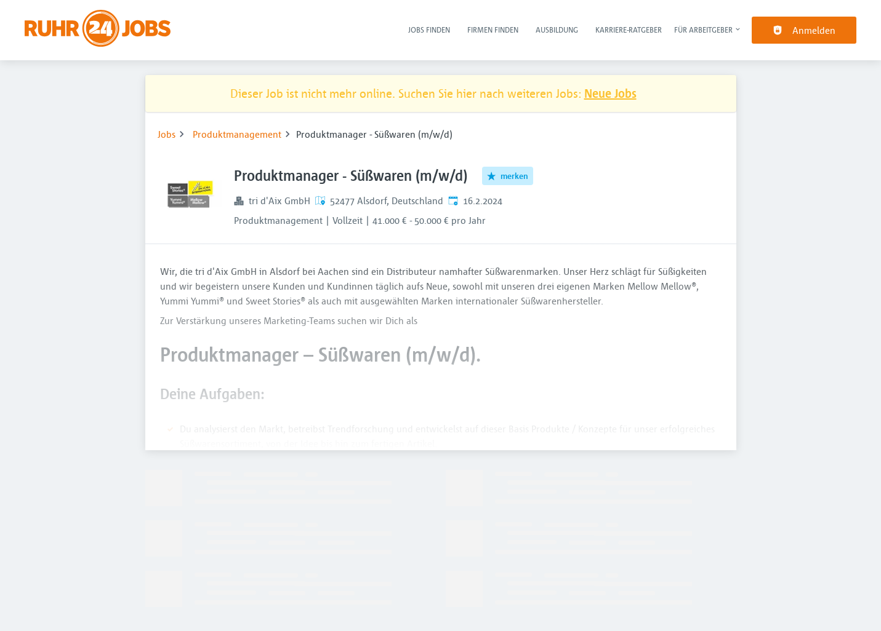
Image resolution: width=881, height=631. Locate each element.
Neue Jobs (610, 93)
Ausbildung (557, 29)
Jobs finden (429, 29)
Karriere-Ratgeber (628, 29)
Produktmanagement (237, 134)
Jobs (166, 134)
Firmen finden (492, 29)
